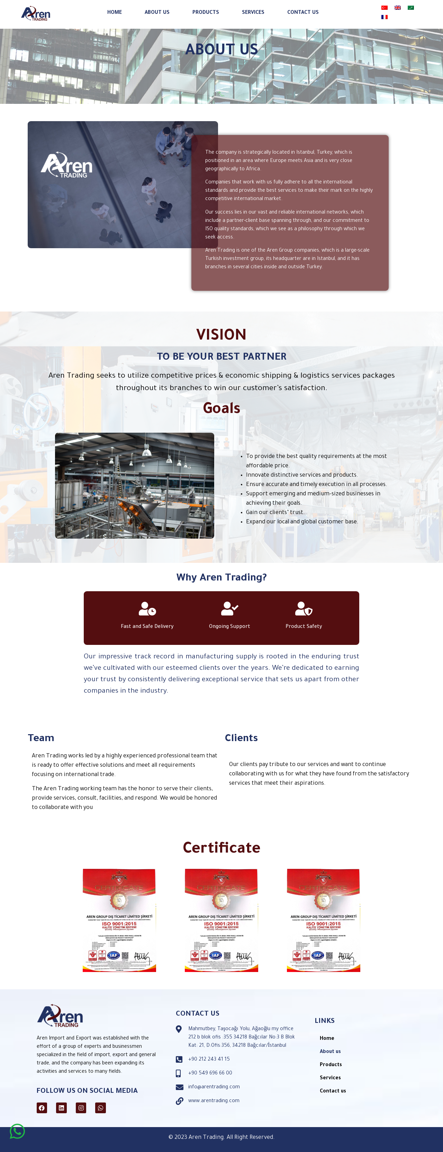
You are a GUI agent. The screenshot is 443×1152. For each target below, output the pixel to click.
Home (114, 9)
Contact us (303, 9)
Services (253, 9)
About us (157, 9)
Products (205, 9)
